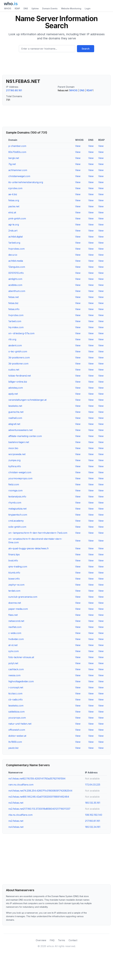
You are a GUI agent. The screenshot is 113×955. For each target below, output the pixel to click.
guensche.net (15, 411)
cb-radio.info (15, 699)
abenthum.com (16, 291)
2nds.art (12, 230)
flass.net (13, 614)
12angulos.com (16, 266)
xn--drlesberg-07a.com (21, 333)
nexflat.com (14, 627)
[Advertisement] (56, 64)
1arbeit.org (14, 242)
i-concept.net (15, 687)
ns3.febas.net (15, 802)
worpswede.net (16, 454)
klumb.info (14, 572)
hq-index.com (16, 327)
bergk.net (13, 158)
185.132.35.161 (92, 802)
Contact (73, 940)
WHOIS (7, 8)
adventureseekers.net (20, 430)
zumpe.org (14, 460)
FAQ (52, 940)
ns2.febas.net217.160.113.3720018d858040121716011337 (39, 808)
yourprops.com (17, 717)
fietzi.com (13, 484)
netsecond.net (16, 620)
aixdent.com (15, 345)
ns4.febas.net (15, 826)
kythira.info (14, 466)
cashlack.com (16, 669)
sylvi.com (13, 651)
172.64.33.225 (92, 784)
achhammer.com (17, 170)
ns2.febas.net (15, 820)
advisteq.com (15, 387)
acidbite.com (15, 284)
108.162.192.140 (93, 814)
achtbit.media (15, 260)
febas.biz (13, 303)
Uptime (35, 8)
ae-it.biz (12, 194)
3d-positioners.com (19, 357)
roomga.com (15, 490)
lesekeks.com (15, 705)
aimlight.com (15, 278)
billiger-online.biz (17, 381)
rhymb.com (14, 502)
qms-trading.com (17, 566)
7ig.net (12, 164)
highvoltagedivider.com (21, 681)
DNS (26, 8)
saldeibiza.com (16, 711)
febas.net (13, 297)
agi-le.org (13, 224)
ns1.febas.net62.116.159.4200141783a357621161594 (36, 778)
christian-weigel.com (19, 472)
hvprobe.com (15, 315)
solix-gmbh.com (17, 526)
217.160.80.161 (14, 90)
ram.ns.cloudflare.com (20, 784)
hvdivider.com (16, 639)
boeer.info (14, 578)
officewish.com (16, 729)
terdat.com (14, 590)
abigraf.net (14, 424)
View (77, 145)
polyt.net (13, 663)
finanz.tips (14, 554)
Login (87, 8)
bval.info (13, 560)
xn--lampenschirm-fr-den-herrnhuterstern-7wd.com (37, 532)
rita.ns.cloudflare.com (20, 814)
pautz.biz (13, 747)
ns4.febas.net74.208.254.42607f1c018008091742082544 (40, 790)
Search (85, 48)
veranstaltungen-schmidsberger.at (27, 399)
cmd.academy (16, 520)
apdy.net (13, 393)
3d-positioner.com (18, 363)
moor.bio (13, 448)
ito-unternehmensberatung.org (25, 182)
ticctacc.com (15, 693)
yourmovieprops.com (20, 478)
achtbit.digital (15, 236)
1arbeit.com (14, 321)
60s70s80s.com (17, 152)
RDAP (17, 8)
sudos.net (13, 369)
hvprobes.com (16, 248)
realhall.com (15, 417)
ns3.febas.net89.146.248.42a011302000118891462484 (38, 796)
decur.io (12, 254)
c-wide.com (14, 633)
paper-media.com (18, 608)
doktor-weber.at (17, 735)
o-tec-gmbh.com (17, 351)
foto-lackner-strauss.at (21, 657)
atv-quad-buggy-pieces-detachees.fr (28, 548)
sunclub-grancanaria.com (22, 596)
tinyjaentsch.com (17, 514)
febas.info (13, 309)
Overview (41, 940)
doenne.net (14, 602)
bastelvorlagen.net (18, 442)
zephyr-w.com (16, 584)
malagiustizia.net (17, 508)
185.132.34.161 (92, 826)
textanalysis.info (17, 496)
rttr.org (12, 339)
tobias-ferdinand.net (19, 375)
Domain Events (50, 8)
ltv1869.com (15, 741)
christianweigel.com (19, 176)
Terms (61, 940)
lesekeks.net (15, 405)
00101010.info (16, 272)
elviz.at (12, 212)
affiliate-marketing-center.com (25, 436)
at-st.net (13, 645)
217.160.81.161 (92, 820)
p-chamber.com (17, 145)
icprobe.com (15, 188)
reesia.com (14, 675)
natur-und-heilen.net (19, 723)
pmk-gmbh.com (17, 218)
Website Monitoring (71, 8)
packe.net (13, 206)
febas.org (13, 200)
